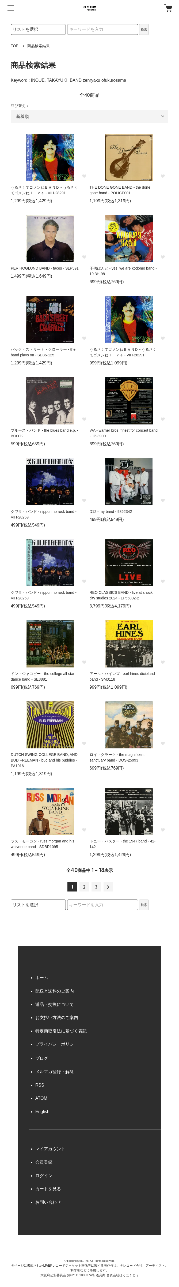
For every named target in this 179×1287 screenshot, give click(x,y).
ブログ (41, 1058)
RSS (39, 1085)
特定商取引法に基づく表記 (61, 1031)
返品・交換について (54, 1004)
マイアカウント (50, 1149)
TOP (14, 46)
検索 (144, 29)
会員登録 (43, 1162)
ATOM (41, 1098)
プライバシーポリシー (56, 1044)
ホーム (41, 977)
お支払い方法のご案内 (56, 1017)
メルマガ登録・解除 (54, 1071)
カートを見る (48, 1189)
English (42, 1111)
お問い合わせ (48, 1202)
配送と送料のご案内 (54, 991)
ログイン (43, 1175)
